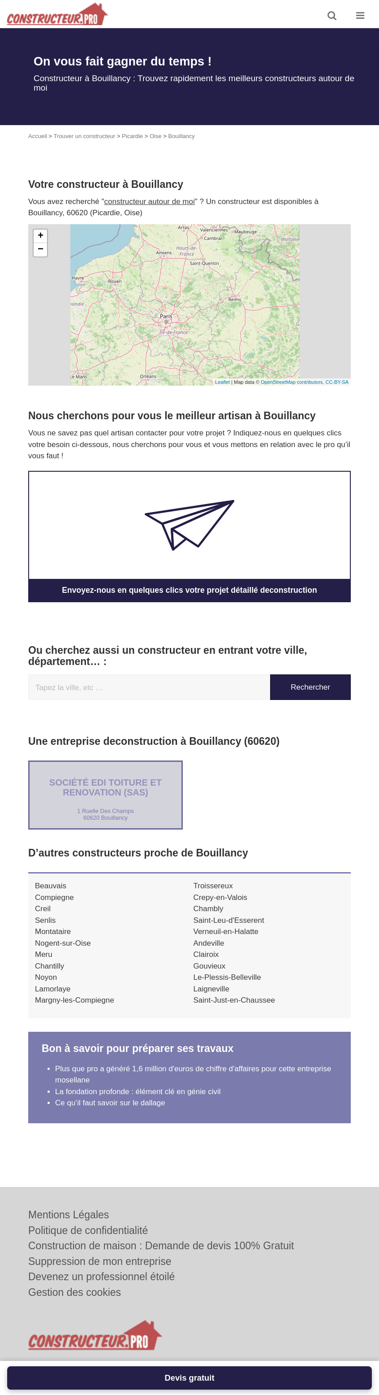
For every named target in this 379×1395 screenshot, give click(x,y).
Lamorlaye (52, 988)
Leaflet (222, 382)
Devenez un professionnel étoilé (101, 1276)
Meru (43, 954)
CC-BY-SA (337, 382)
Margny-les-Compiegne (74, 999)
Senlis (45, 920)
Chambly (209, 908)
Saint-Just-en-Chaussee (234, 999)
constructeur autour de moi (149, 201)
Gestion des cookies (74, 1292)
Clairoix (206, 954)
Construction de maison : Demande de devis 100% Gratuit (161, 1246)
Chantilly (49, 965)
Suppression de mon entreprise (100, 1261)
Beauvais (50, 885)
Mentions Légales (68, 1215)
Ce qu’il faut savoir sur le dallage (110, 1102)
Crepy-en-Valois (221, 897)
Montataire (53, 931)
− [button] (40, 249)
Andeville (209, 943)
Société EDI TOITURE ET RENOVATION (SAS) (105, 787)
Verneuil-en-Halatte (226, 931)
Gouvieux (210, 965)
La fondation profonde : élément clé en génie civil (138, 1091)
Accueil (37, 136)
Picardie (132, 136)
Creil (43, 908)
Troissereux (213, 885)
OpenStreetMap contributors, (293, 382)
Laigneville (211, 988)
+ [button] (40, 236)
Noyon (46, 977)
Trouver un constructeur (85, 136)
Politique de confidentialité (88, 1230)
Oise (156, 136)
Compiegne (54, 897)
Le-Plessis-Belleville (227, 977)
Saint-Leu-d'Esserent (229, 920)
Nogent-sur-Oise (63, 943)
